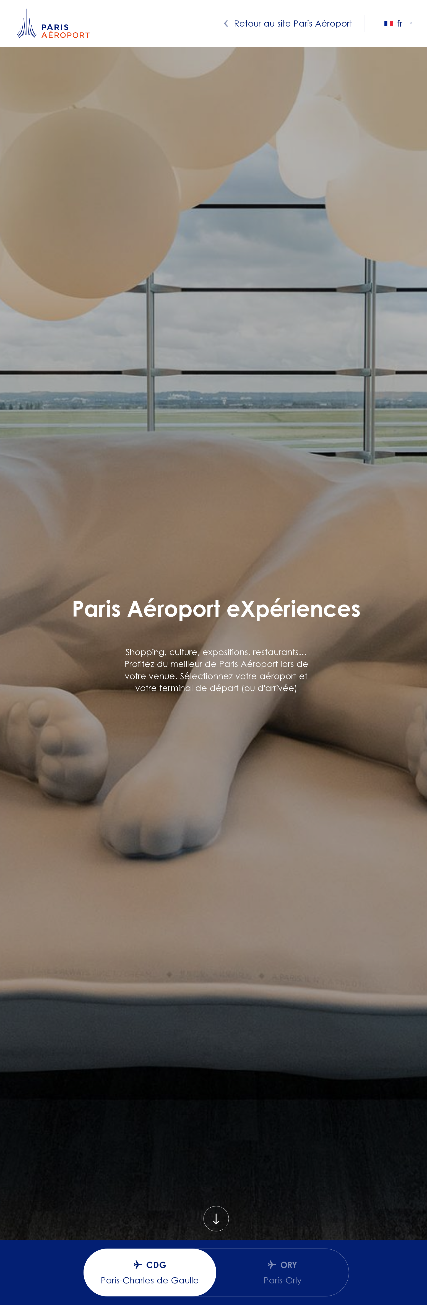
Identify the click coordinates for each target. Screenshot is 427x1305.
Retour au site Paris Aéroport (293, 23)
